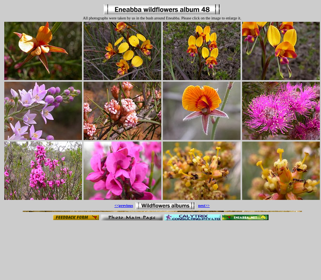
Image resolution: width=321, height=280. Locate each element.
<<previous (123, 205)
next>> (204, 205)
